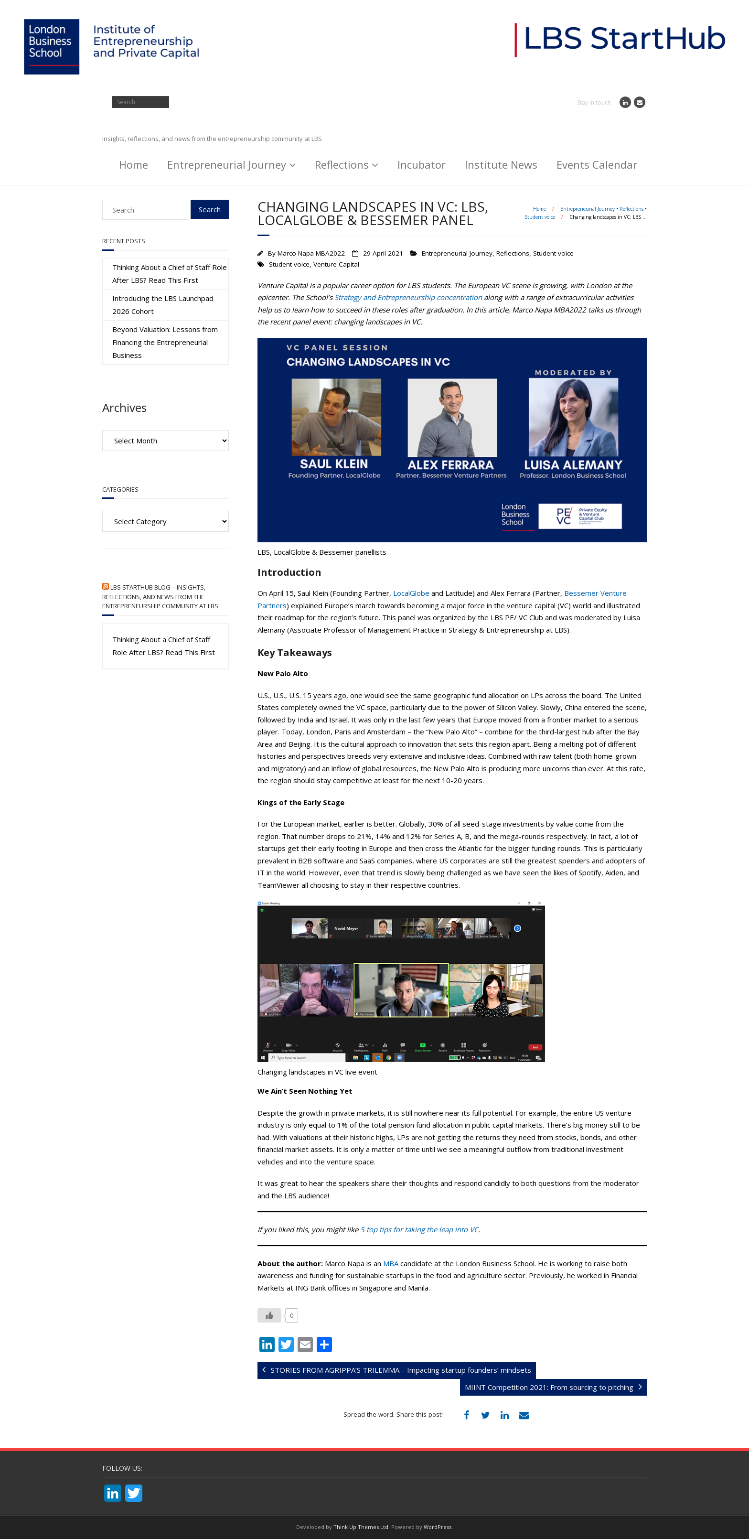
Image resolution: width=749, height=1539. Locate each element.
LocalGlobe (411, 593)
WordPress (437, 1526)
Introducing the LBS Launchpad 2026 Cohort (163, 304)
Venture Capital (336, 264)
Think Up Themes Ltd (360, 1526)
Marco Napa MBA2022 (311, 253)
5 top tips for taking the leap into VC (419, 1229)
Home (133, 164)
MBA (390, 1263)
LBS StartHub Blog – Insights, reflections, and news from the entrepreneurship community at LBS (160, 596)
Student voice (539, 217)
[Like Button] (269, 1315)
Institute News (501, 164)
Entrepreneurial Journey (226, 164)
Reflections (342, 164)
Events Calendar (596, 164)
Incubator (421, 164)
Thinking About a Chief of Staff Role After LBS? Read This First (169, 273)
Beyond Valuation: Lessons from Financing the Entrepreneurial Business (165, 342)
